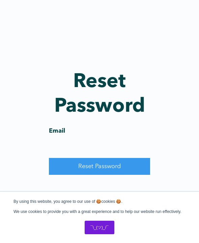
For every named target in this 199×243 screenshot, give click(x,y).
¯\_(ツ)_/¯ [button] (99, 227)
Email (57, 130)
